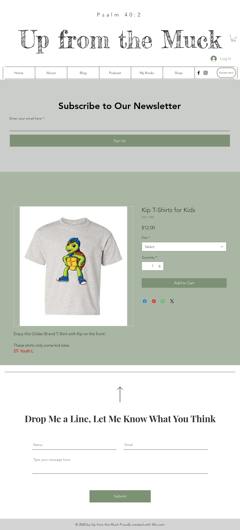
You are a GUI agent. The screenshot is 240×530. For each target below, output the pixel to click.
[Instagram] (205, 72)
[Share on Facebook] (145, 301)
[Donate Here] (226, 73)
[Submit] (120, 496)
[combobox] (184, 246)
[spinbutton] (152, 266)
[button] (233, 38)
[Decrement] (145, 266)
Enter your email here (26, 118)
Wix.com (158, 524)
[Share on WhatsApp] (163, 301)
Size (146, 237)
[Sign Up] (120, 141)
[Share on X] (172, 301)
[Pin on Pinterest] (154, 301)
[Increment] (160, 266)
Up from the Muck (120, 39)
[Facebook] (198, 72)
